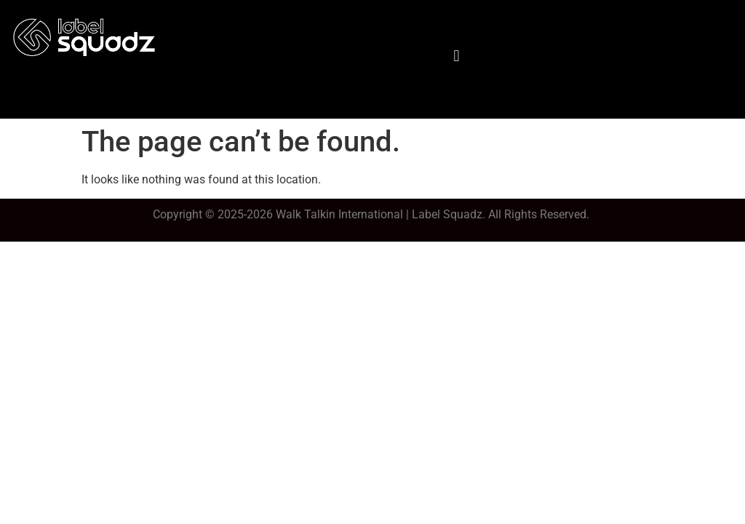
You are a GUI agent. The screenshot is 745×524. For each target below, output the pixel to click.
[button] (456, 56)
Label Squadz (447, 214)
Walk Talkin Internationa (338, 214)
